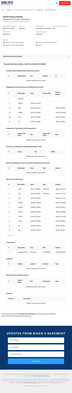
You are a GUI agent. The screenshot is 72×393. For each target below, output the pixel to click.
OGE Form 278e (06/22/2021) (14, 45)
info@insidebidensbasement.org (21, 316)
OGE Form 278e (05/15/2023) (14, 42)
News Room (65, 3)
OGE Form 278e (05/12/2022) (47, 42)
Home (3, 10)
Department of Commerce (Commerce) (24, 10)
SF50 (40, 45)
